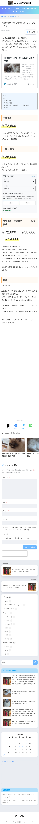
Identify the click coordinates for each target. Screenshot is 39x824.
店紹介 (8, 647)
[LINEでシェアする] (30, 426)
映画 (8, 631)
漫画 (8, 635)
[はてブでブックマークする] (23, 426)
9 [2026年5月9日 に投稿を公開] (26, 743)
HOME (19, 816)
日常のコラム (15, 433)
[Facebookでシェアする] (16, 426)
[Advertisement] (19, 351)
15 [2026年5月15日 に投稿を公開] (23, 746)
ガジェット (10, 617)
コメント (6, 477)
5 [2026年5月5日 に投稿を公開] (12, 743)
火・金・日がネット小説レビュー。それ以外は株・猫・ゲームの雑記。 (19, 10)
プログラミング (10, 609)
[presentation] (14, 553)
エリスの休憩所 (19, 3)
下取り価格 (9, 103)
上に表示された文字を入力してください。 (17, 538)
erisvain (4, 797)
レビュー (7, 613)
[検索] (35, 662)
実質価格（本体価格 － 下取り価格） (18, 105)
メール (5, 511)
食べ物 (8, 639)
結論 (7, 107)
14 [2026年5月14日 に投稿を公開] (19, 746)
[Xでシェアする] (8, 426)
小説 (8, 628)
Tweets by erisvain (7, 762)
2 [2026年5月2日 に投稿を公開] (26, 740)
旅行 (8, 650)
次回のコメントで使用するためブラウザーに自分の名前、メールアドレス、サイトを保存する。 (20, 529)
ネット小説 (10, 624)
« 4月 (3, 755)
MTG (8, 601)
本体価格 (8, 100)
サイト (4, 519)
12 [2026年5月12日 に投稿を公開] (12, 746)
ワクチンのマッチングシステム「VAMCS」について (17, 794)
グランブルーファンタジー (15, 605)
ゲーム (7, 597)
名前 (4, 502)
